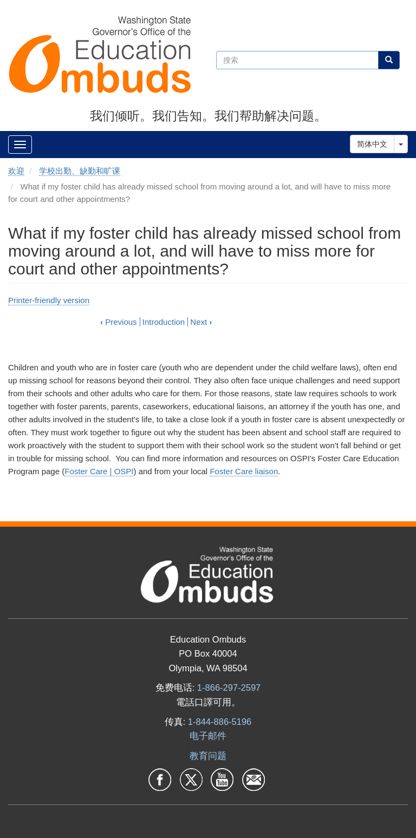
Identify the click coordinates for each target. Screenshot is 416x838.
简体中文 (372, 144)
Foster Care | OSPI (98, 471)
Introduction (163, 321)
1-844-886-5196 (219, 721)
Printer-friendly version (48, 300)
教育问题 (208, 756)
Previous (118, 321)
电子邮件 (208, 736)
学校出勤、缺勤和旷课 (79, 170)
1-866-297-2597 (229, 687)
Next (201, 321)
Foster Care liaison (244, 471)
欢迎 (16, 170)
